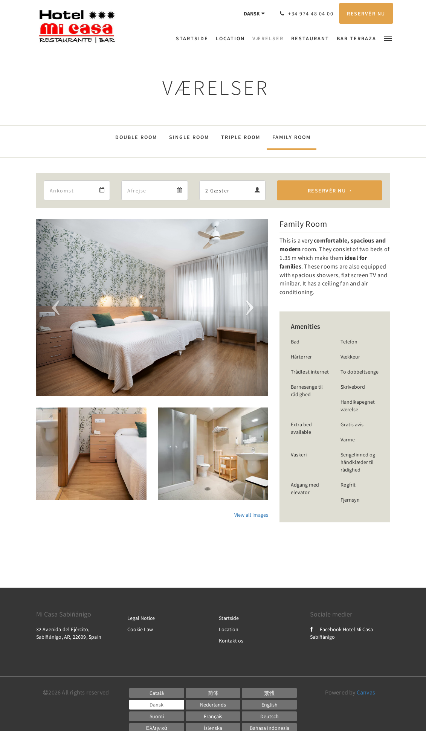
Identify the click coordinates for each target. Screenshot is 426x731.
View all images (251, 514)
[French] (213, 716)
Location (228, 629)
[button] (388, 37)
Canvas (366, 692)
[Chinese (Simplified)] (213, 693)
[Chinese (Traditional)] (269, 693)
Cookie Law (140, 629)
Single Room (189, 137)
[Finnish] (156, 716)
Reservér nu (327, 190)
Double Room (136, 137)
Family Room (291, 137)
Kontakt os (231, 640)
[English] (269, 705)
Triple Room (240, 137)
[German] (269, 716)
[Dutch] (213, 705)
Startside (229, 618)
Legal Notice (141, 618)
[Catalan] (156, 693)
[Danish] (156, 705)
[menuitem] (194, 38)
